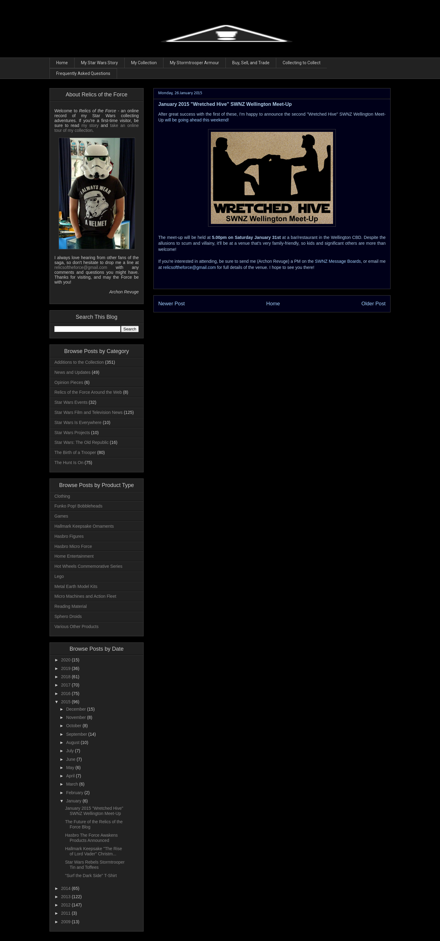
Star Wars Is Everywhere (77, 422)
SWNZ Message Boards (338, 261)
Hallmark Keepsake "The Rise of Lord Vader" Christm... (93, 851)
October (74, 725)
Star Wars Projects (72, 432)
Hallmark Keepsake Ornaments (84, 526)
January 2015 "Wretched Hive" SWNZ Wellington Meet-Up (94, 811)
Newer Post (171, 304)
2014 (66, 888)
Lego (59, 576)
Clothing (62, 496)
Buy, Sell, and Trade (251, 62)
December (76, 709)
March (72, 784)
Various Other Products (76, 626)
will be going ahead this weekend (196, 119)
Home (62, 62)
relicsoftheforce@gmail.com (189, 267)
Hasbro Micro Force (73, 546)
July (70, 750)
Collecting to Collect (302, 62)
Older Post (373, 304)
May (70, 767)
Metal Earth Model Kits (75, 586)
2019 (66, 668)
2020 (66, 659)
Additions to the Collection (79, 362)
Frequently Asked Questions (83, 73)
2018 (66, 676)
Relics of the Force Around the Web (88, 392)
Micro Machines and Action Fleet (85, 596)
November (76, 717)
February (75, 792)
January (74, 800)
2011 (66, 913)
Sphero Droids (68, 616)
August (73, 742)
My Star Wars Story (99, 62)
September (77, 734)
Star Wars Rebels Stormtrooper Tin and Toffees (95, 865)
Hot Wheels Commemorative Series (88, 566)
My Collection (144, 62)
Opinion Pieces (68, 382)
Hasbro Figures (69, 536)
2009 (66, 921)
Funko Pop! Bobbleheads (78, 506)
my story (89, 125)
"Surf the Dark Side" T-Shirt (91, 875)
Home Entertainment (74, 556)
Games (61, 516)
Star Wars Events (70, 402)
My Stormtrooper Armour (194, 62)
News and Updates (72, 372)
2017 (66, 685)
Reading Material (70, 606)
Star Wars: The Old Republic (81, 442)
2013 (66, 896)
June (71, 759)
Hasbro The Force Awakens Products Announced (91, 838)
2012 (66, 904)
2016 (66, 693)
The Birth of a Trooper (75, 452)
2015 (66, 701)
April (71, 775)
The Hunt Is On (68, 462)
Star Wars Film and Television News (88, 412)
